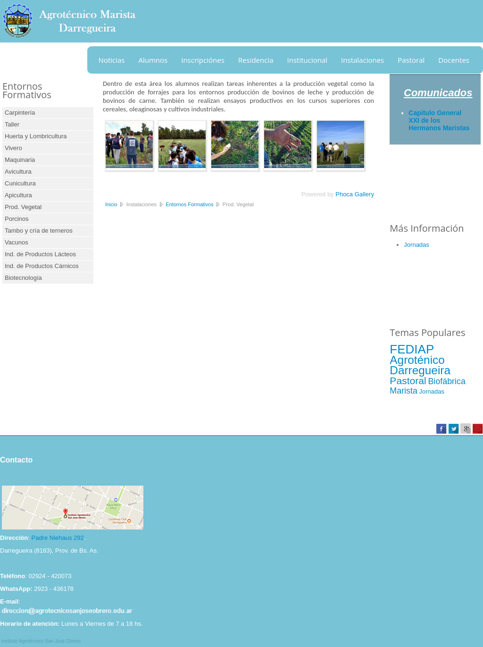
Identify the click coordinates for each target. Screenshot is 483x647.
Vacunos (16, 242)
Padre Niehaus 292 (57, 537)
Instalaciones (362, 60)
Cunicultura (20, 183)
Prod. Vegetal (23, 206)
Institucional (307, 60)
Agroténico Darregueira (420, 365)
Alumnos (153, 60)
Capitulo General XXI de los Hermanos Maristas (438, 120)
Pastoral (411, 60)
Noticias (112, 60)
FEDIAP (412, 349)
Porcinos (17, 218)
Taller (12, 124)
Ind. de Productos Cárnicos (42, 265)
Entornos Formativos (189, 204)
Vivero (13, 147)
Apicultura (18, 195)
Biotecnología (23, 277)
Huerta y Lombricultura (36, 136)
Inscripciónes (203, 60)
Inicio (111, 204)
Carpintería (20, 112)
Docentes (453, 60)
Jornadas (416, 244)
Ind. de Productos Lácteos (40, 254)
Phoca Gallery (354, 194)
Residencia (256, 60)
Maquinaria (20, 159)
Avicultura (18, 171)
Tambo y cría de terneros (39, 230)
